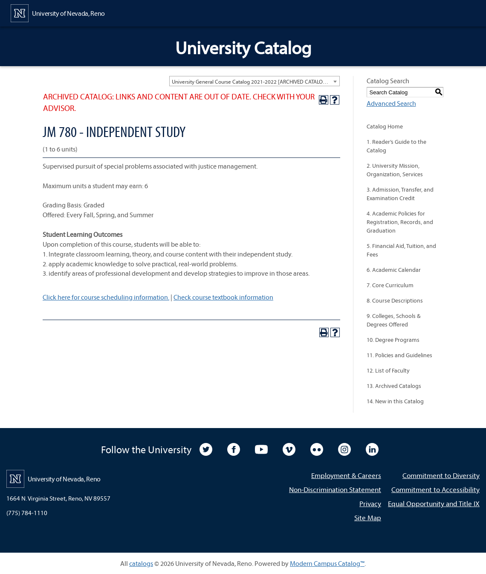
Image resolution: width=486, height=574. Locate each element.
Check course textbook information (223, 297)
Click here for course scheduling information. (106, 297)
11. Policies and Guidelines (399, 355)
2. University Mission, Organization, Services (395, 170)
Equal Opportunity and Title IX (434, 503)
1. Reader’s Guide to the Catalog (396, 146)
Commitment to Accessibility (435, 489)
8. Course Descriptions (395, 300)
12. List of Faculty (388, 370)
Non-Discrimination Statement (335, 489)
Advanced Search (391, 103)
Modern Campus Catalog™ (327, 563)
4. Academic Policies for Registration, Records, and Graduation (400, 222)
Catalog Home (385, 126)
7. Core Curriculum (390, 285)
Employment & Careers (346, 475)
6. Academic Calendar (394, 270)
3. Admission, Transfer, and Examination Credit (400, 194)
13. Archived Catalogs (394, 386)
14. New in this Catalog (395, 401)
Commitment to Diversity (441, 475)
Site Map (367, 517)
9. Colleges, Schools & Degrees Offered (393, 320)
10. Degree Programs (393, 340)
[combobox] (254, 81)
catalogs (141, 563)
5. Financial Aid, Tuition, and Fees (401, 250)
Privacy (370, 503)
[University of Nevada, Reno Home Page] (58, 12)
